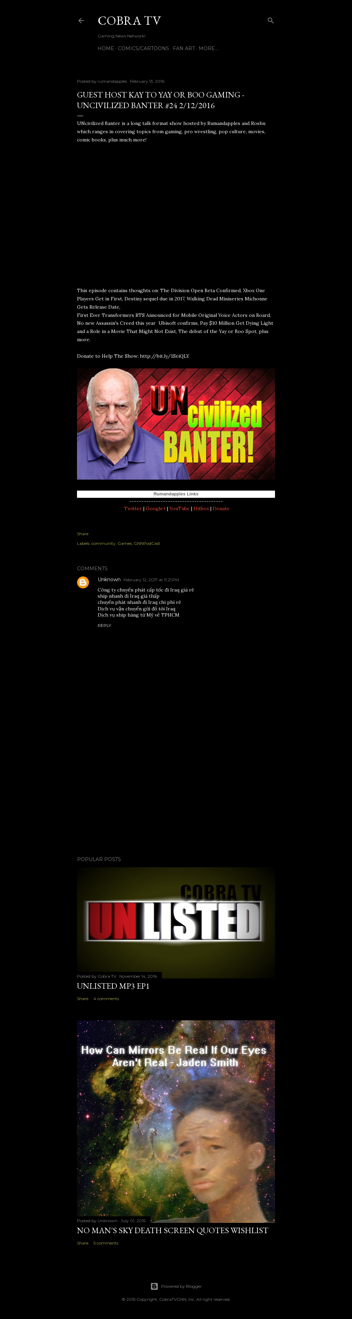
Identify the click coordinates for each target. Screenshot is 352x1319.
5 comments (106, 1243)
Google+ (156, 508)
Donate (221, 508)
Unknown (109, 579)
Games (125, 543)
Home (106, 48)
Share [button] (82, 533)
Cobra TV (129, 20)
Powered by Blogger (176, 1286)
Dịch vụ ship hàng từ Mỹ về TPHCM (138, 615)
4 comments (106, 998)
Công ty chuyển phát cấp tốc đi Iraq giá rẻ (146, 590)
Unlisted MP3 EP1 (113, 985)
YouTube (179, 508)
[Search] (271, 19)
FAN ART (184, 48)
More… (208, 48)
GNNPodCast (147, 543)
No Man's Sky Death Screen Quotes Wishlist (172, 1230)
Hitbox (201, 508)
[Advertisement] (176, 791)
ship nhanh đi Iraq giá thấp (129, 596)
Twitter (133, 508)
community (103, 543)
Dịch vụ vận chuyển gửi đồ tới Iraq (136, 609)
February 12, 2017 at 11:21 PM (151, 579)
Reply (104, 625)
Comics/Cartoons (143, 48)
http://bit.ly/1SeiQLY (164, 356)
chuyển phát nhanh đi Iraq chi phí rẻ (139, 602)
